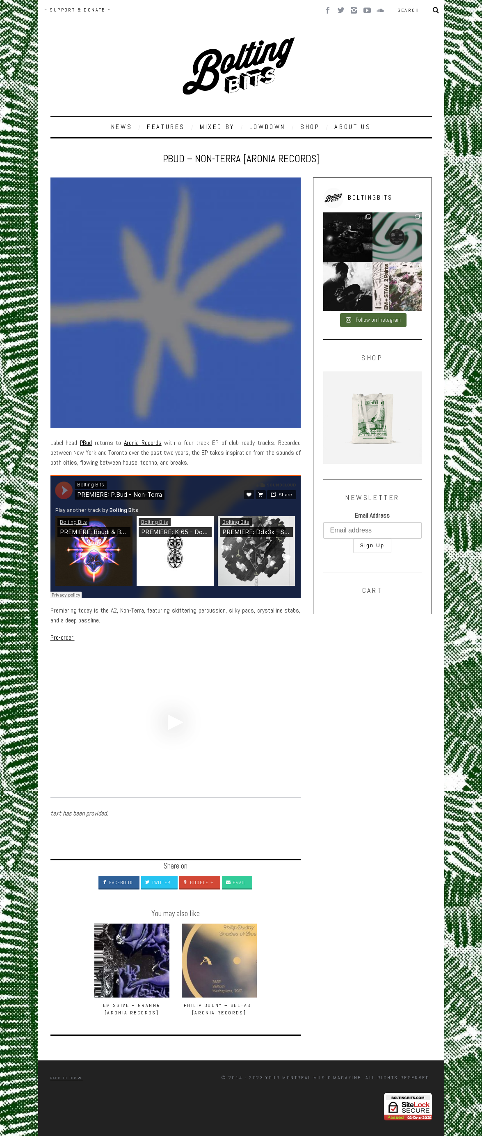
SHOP (310, 126)
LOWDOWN (267, 126)
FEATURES (166, 126)
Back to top (66, 1078)
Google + (198, 882)
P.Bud (86, 442)
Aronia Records (143, 442)
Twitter (158, 882)
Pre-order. (62, 637)
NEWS (121, 126)
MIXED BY (217, 126)
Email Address (372, 515)
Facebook (118, 882)
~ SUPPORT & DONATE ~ (77, 10)
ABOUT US (352, 126)
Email (236, 882)
